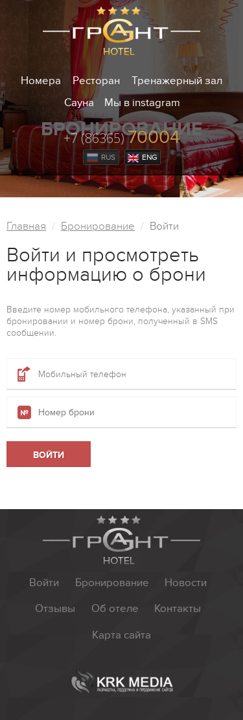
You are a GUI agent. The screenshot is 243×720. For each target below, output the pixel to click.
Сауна (79, 102)
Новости (186, 582)
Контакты (177, 608)
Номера (41, 80)
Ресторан (96, 80)
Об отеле (115, 608)
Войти (44, 582)
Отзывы (55, 608)
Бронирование (98, 226)
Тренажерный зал (177, 80)
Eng (142, 157)
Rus (101, 157)
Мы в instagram (142, 102)
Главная (26, 226)
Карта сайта (121, 635)
